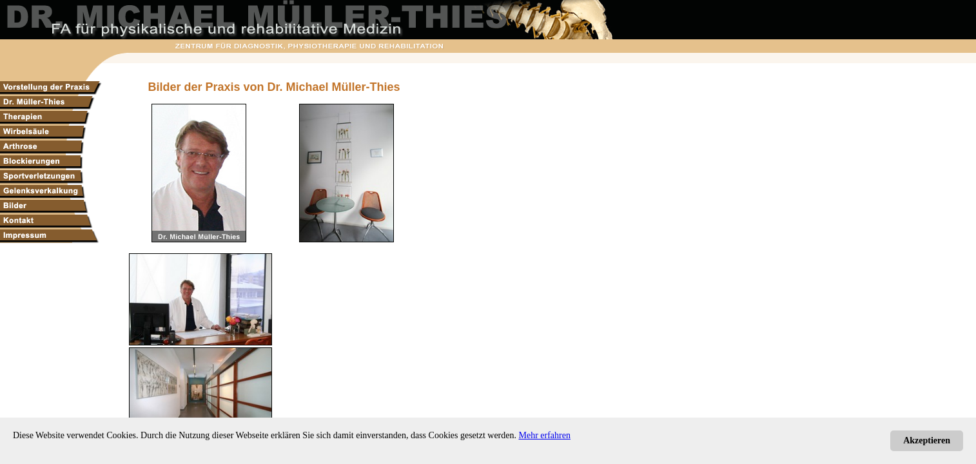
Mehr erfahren (545, 435)
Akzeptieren (926, 440)
